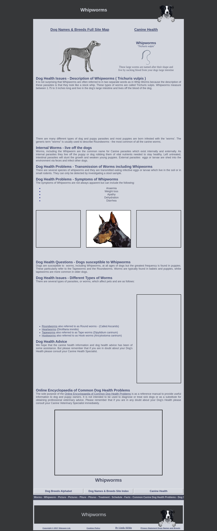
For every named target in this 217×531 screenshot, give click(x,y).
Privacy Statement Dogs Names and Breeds (160, 528)
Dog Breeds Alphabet (58, 491)
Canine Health (146, 29)
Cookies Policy (93, 528)
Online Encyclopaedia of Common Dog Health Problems (98, 393)
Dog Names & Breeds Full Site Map (79, 29)
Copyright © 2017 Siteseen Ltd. (57, 528)
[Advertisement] (108, 114)
